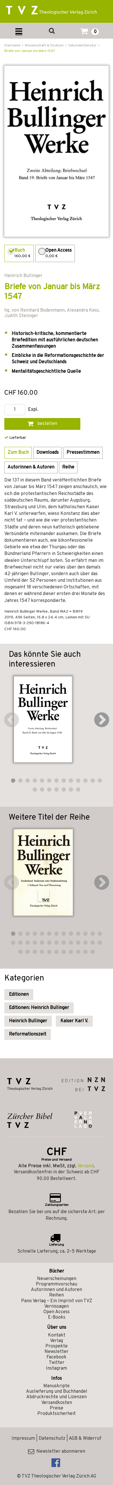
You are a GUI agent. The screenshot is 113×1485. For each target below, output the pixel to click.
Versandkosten (56, 1403)
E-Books (56, 1317)
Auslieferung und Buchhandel (56, 1391)
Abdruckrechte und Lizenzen (56, 1397)
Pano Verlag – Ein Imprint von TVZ (56, 1301)
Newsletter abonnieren (56, 1451)
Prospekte (56, 1346)
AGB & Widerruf (85, 1438)
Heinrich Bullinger (28, 1021)
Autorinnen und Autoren (56, 1290)
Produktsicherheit (56, 1414)
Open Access (56, 1312)
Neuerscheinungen (56, 1279)
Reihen (56, 1295)
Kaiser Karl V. (74, 1021)
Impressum (23, 1438)
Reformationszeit (27, 1034)
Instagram (56, 1368)
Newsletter (56, 1352)
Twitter (56, 1363)
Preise (56, 1408)
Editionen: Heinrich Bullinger (39, 1008)
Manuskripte (56, 1386)
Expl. (33, 410)
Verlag (56, 1341)
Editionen (19, 994)
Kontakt (56, 1335)
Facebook (56, 1357)
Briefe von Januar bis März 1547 (29, 51)
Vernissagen (56, 1306)
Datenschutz (52, 1438)
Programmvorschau (56, 1284)
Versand (85, 1166)
